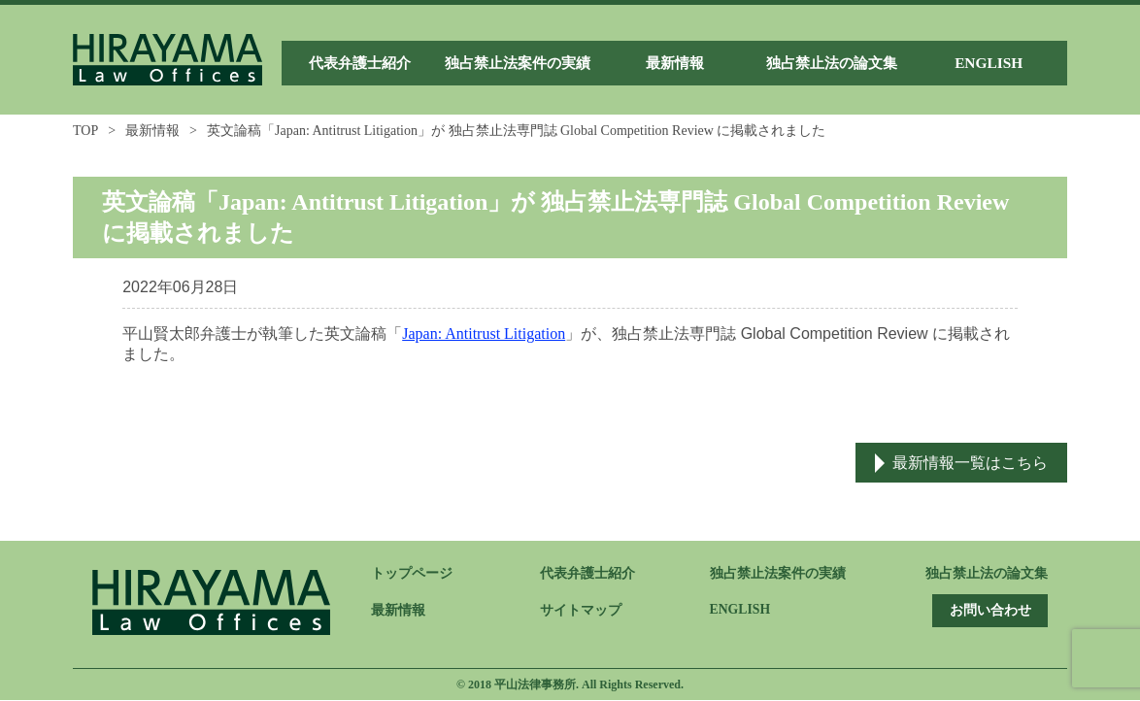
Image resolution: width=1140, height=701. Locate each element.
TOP (85, 130)
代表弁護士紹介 (587, 574)
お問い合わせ (987, 611)
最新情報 (152, 130)
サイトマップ (580, 611)
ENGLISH (741, 610)
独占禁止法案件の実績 (778, 574)
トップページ (412, 574)
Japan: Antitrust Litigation (483, 333)
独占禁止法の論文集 (986, 574)
